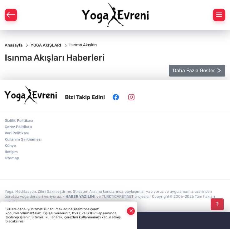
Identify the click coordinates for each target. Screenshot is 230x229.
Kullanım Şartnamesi (23, 139)
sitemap (12, 158)
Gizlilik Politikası (19, 120)
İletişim (11, 152)
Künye (10, 145)
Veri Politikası (17, 133)
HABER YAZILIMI (80, 196)
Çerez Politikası (18, 127)
